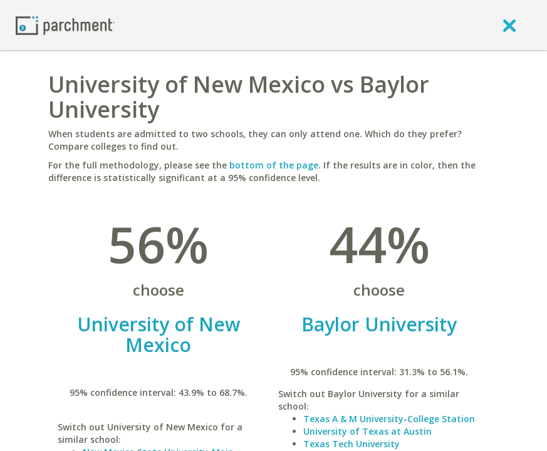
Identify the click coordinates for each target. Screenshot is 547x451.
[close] (509, 25)
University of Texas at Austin (367, 431)
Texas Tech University (351, 444)
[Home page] (65, 25)
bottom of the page (273, 165)
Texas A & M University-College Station (389, 419)
